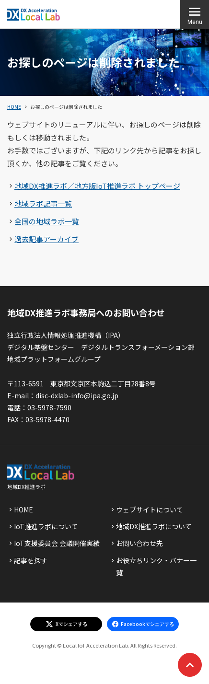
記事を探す (30, 560)
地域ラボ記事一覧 (43, 203)
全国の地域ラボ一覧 (46, 221)
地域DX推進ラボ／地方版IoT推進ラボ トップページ (97, 186)
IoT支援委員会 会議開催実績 (57, 543)
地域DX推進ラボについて (154, 526)
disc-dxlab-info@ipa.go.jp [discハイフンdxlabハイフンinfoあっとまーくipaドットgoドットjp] (76, 395)
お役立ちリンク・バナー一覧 (156, 566)
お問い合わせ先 (139, 543)
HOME (14, 106)
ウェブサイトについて (149, 509)
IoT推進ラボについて (46, 526)
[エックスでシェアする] (66, 624)
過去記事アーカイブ (46, 239)
